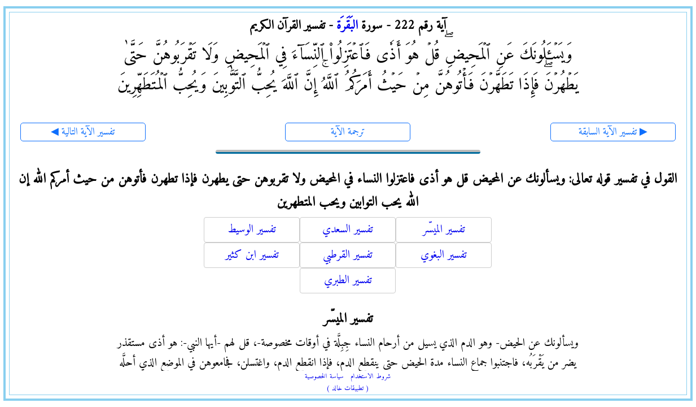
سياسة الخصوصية (324, 377)
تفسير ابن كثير (252, 255)
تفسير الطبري (348, 281)
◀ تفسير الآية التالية (83, 132)
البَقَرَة (347, 26)
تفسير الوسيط (251, 230)
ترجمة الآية (348, 132)
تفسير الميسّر (444, 230)
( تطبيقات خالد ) (347, 389)
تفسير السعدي (347, 230)
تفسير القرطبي (348, 255)
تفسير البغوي (444, 255)
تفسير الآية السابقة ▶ (613, 132)
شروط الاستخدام (371, 377)
